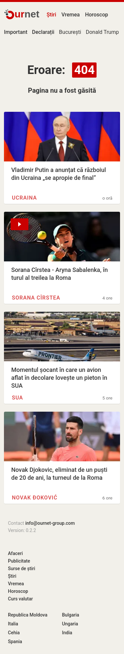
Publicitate (19, 561)
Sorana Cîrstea (36, 298)
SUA (17, 398)
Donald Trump (102, 32)
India (67, 632)
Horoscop (96, 15)
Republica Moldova (27, 615)
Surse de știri (21, 568)
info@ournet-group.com (50, 523)
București (70, 32)
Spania (15, 641)
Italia (13, 623)
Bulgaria (70, 615)
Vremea (71, 15)
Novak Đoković (35, 498)
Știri (51, 15)
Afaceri (15, 553)
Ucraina (24, 198)
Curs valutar (20, 598)
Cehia (14, 632)
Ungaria (70, 623)
